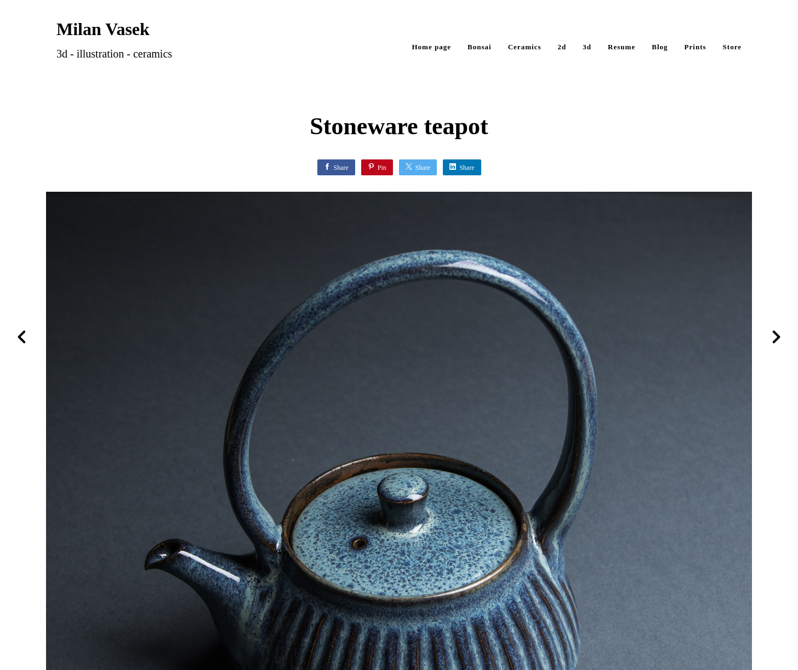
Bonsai (480, 47)
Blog (660, 47)
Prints (695, 47)
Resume (621, 47)
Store (732, 47)
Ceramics (525, 47)
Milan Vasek (103, 29)
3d (587, 47)
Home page (431, 47)
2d (562, 47)
